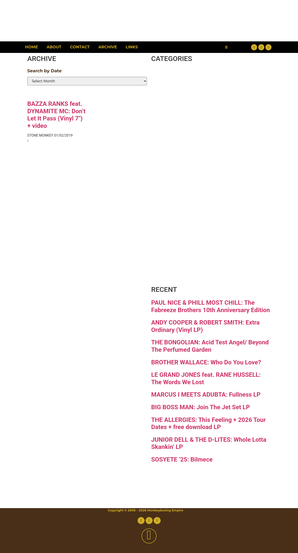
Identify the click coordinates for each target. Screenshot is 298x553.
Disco (174, 93)
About (54, 47)
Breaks (178, 75)
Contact (80, 47)
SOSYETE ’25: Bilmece (182, 459)
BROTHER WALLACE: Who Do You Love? (206, 362)
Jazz (170, 167)
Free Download (206, 276)
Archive (107, 47)
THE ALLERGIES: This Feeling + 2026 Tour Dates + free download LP (208, 423)
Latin (172, 185)
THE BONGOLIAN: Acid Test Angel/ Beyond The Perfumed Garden (210, 346)
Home (31, 47)
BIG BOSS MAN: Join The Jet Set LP (200, 407)
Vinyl (172, 258)
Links (132, 47)
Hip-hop (182, 148)
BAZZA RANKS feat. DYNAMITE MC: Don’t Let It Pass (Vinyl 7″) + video (56, 114)
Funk (172, 130)
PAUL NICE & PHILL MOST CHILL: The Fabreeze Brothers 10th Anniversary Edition (210, 306)
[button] (226, 47)
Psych (175, 203)
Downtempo (197, 112)
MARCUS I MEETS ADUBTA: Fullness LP (206, 394)
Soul (170, 240)
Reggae (181, 222)
